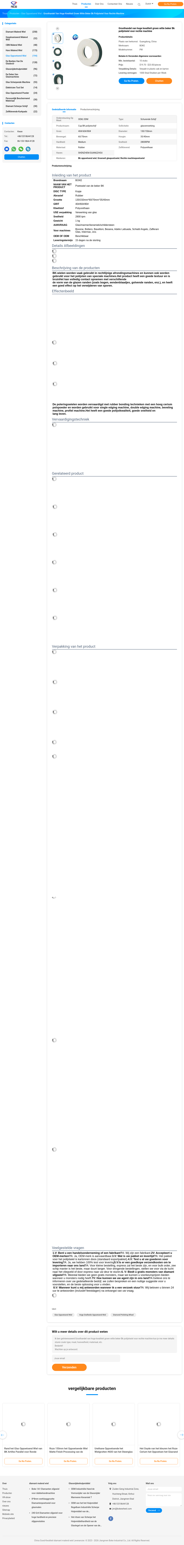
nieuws (5, 1506)
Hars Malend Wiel (21, 50)
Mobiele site (8, 1514)
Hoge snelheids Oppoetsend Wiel (92, 1315)
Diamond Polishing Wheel (123, 1315)
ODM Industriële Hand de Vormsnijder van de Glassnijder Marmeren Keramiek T (85, 1493)
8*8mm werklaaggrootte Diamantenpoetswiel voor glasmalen (43, 1503)
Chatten (21, 157)
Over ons (6, 1501)
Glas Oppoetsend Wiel (21, 55)
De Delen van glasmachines (21, 75)
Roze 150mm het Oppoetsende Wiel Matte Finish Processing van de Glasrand (68, 1452)
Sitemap (6, 1510)
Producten (7, 1493)
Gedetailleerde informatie (64, 109)
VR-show (6, 1497)
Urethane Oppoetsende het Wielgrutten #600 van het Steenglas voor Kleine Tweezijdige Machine (114, 1452)
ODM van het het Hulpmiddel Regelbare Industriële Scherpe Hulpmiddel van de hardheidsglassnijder (85, 1508)
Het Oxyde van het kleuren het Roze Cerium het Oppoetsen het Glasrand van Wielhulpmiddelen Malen (159, 1452)
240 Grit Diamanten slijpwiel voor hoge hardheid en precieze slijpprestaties (47, 1517)
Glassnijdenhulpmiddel (21, 68)
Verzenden (69, 1367)
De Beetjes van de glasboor (21, 62)
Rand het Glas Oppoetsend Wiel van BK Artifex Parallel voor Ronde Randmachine (23, 1452)
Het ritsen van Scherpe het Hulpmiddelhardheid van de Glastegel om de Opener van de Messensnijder (85, 1522)
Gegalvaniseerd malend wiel (21, 38)
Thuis (4, 1489)
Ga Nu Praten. (170, 4)
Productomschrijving (90, 109)
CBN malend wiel (21, 44)
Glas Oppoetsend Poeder (21, 92)
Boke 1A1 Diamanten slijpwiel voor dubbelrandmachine (45, 1491)
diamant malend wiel (21, 31)
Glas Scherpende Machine (21, 82)
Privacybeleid (8, 1518)
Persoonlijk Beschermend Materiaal (21, 99)
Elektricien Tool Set (21, 87)
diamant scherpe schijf (21, 106)
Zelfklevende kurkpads (21, 111)
